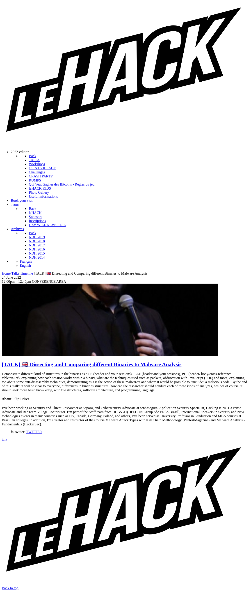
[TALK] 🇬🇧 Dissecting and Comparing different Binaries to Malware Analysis (91, 364)
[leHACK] (125, 144)
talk (4, 439)
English (25, 265)
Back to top (10, 588)
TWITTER (34, 432)
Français (26, 261)
